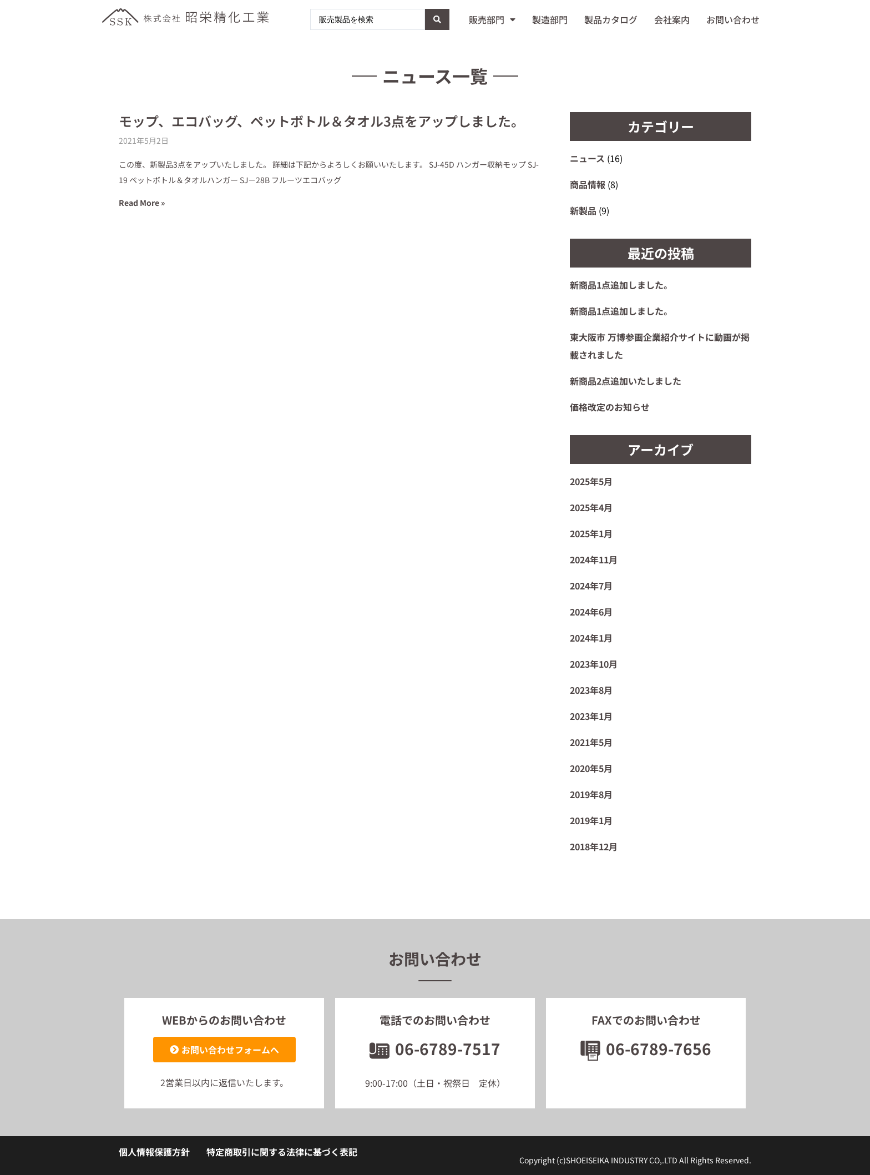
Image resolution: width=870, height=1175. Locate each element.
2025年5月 (591, 481)
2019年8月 (591, 794)
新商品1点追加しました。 (621, 284)
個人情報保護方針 (154, 1151)
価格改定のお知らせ (610, 406)
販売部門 (492, 19)
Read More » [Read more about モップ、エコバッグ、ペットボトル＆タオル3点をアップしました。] (142, 202)
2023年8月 (591, 690)
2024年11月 (594, 559)
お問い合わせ (733, 19)
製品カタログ (611, 19)
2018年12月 (594, 846)
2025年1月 (591, 533)
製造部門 (550, 19)
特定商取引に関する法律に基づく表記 (281, 1151)
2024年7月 (591, 585)
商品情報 (587, 184)
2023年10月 (594, 663)
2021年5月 (591, 742)
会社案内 (672, 19)
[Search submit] (437, 19)
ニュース (587, 158)
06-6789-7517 (435, 1048)
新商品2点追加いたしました (625, 380)
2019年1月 (591, 820)
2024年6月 (591, 611)
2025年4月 (591, 507)
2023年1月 (591, 716)
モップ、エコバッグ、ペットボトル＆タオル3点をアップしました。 (321, 120)
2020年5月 (591, 768)
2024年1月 (591, 637)
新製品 (583, 210)
